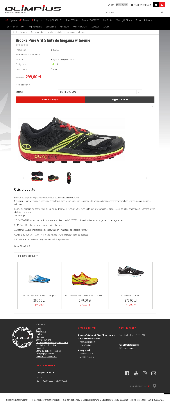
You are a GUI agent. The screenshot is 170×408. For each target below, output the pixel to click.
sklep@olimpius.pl (85, 353)
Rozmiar (19, 92)
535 (126, 348)
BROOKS (55, 50)
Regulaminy (41, 331)
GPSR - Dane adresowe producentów (52, 342)
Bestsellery (51, 26)
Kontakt (106, 26)
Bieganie (38, 20)
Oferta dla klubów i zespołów (48, 351)
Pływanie (13, 20)
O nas (38, 328)
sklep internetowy (140, 386)
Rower (26, 20)
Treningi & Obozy (124, 20)
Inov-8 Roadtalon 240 (130, 295)
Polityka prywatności (45, 353)
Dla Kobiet (108, 20)
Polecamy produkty (27, 255)
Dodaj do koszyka (50, 99)
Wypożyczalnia (35, 26)
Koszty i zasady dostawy (46, 345)
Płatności (40, 337)
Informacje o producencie (28, 54)
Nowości (95, 26)
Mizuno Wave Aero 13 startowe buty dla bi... (85, 295)
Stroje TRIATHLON (54, 20)
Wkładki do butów (144, 20)
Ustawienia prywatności (46, 356)
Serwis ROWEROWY (90, 20)
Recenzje (40, 348)
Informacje (40, 324)
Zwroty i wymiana (43, 340)
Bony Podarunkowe (16, 26)
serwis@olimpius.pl (85, 357)
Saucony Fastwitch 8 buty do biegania (39, 295)
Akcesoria (64, 26)
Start (15, 32)
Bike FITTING (72, 20)
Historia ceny (23, 84)
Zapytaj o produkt (120, 99)
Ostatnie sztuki (80, 26)
